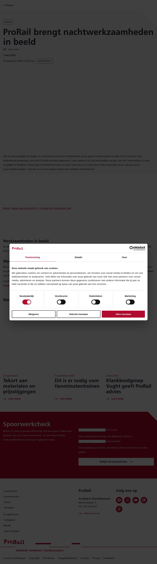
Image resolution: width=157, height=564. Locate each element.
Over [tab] (124, 257)
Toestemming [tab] (32, 257)
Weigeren (34, 314)
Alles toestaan (123, 314)
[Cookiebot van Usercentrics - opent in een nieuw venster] (131, 248)
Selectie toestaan (78, 314)
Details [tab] (78, 257)
